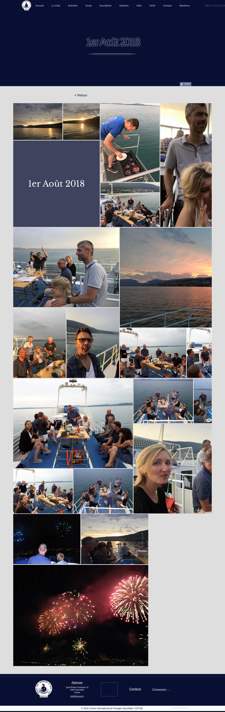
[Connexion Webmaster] (180, 708)
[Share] (185, 84)
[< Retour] (81, 95)
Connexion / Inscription (161, 689)
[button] (124, 5)
